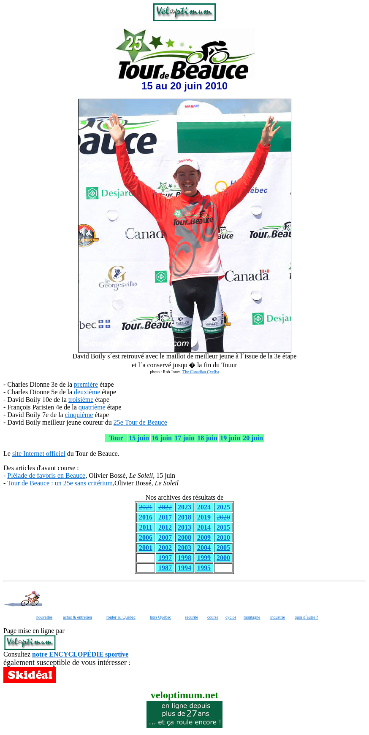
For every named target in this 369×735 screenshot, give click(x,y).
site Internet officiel (38, 453)
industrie (277, 617)
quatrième (92, 407)
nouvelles (44, 617)
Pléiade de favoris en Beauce (46, 475)
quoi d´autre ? (306, 617)
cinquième (79, 414)
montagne (252, 617)
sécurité (191, 617)
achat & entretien (77, 617)
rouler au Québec (121, 617)
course (212, 617)
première (86, 384)
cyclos (230, 617)
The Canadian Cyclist (200, 371)
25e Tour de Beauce (140, 422)
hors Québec (160, 617)
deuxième (87, 392)
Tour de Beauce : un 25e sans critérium (60, 483)
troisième (81, 399)
